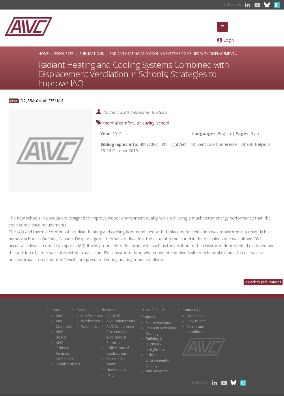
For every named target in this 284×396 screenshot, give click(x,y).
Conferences (91, 315)
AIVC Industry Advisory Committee (65, 350)
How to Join (196, 321)
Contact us (195, 315)
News (110, 364)
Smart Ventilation (159, 322)
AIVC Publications (120, 321)
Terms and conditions (195, 329)
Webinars (89, 326)
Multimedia (115, 358)
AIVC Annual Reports (116, 340)
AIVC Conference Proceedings (120, 329)
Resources (64, 53)
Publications (91, 53)
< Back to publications (263, 282)
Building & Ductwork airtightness (155, 344)
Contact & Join (193, 309)
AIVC (59, 315)
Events (82, 309)
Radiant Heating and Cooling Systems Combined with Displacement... (173, 53)
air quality (145, 123)
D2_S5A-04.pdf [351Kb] (41, 100)
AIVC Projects (156, 371)
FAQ (109, 375)
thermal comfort (118, 123)
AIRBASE (113, 315)
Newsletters (116, 369)
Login (228, 40)
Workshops (90, 321)
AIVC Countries (64, 324)
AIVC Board (61, 334)
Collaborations (68, 364)
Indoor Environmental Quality (157, 360)
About (56, 309)
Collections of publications (117, 350)
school (163, 123)
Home (43, 53)
